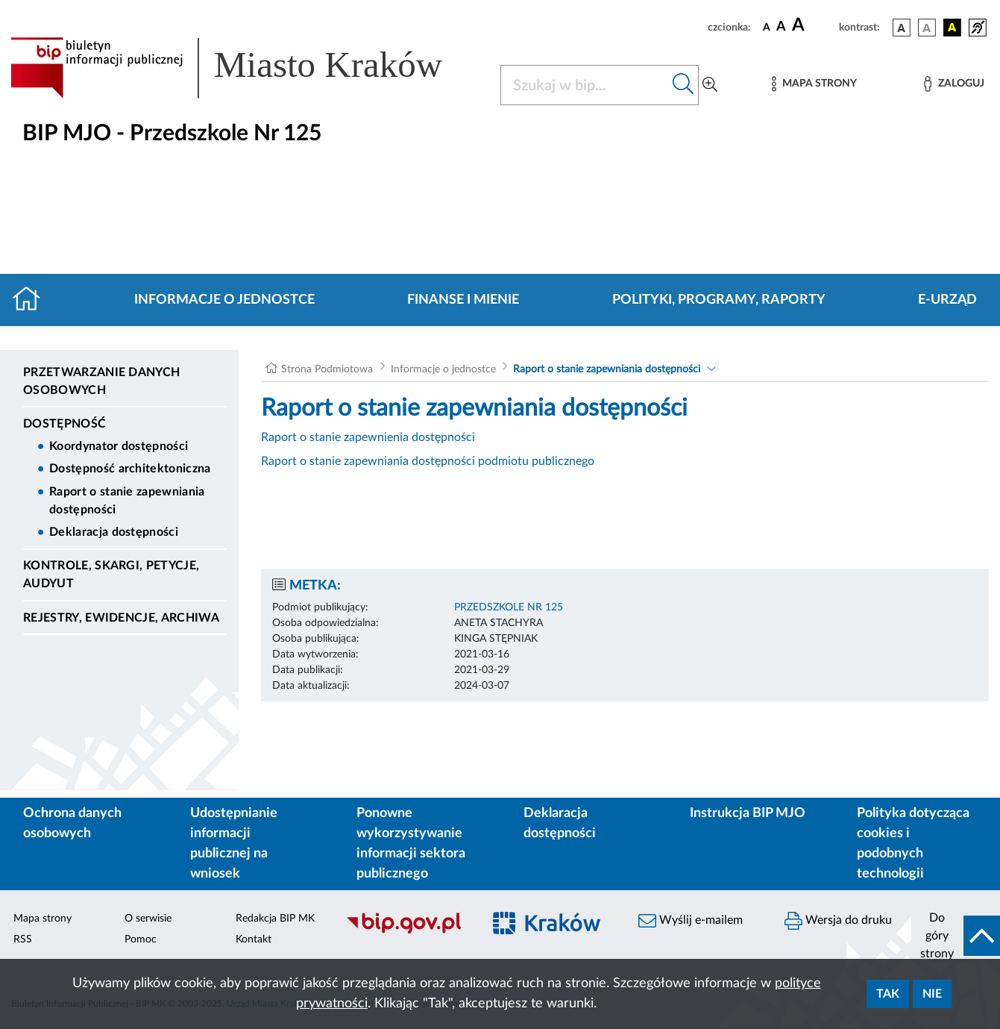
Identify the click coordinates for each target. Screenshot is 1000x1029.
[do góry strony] (955, 936)
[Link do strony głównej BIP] (246, 68)
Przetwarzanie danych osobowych (101, 381)
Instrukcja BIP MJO (747, 813)
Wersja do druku (838, 921)
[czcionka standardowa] (766, 27)
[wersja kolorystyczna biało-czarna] (927, 27)
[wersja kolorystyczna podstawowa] (901, 27)
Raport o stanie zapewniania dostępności (127, 501)
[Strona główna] (32, 300)
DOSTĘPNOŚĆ (64, 424)
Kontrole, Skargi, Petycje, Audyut (111, 574)
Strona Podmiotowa (327, 369)
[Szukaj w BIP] (584, 85)
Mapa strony (42, 918)
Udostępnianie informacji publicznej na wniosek (233, 844)
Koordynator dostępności (118, 446)
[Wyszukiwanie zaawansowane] (709, 85)
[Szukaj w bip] (683, 85)
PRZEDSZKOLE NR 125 (508, 607)
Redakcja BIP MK (275, 918)
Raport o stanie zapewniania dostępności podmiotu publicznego (427, 461)
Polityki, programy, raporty (719, 300)
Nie (932, 994)
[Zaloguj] (954, 84)
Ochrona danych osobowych (72, 823)
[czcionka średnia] (781, 27)
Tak (887, 994)
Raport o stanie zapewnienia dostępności (368, 437)
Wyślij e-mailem (690, 921)
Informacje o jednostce (224, 300)
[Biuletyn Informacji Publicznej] (406, 931)
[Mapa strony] (814, 84)
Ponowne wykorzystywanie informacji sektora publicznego (410, 844)
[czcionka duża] (813, 25)
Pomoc (141, 939)
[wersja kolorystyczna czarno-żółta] (952, 27)
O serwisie (148, 918)
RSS (22, 939)
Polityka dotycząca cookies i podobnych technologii (913, 844)
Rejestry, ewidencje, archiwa (121, 618)
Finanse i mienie (463, 300)
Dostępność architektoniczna (130, 469)
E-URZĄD (947, 300)
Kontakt (253, 939)
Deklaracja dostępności (113, 532)
